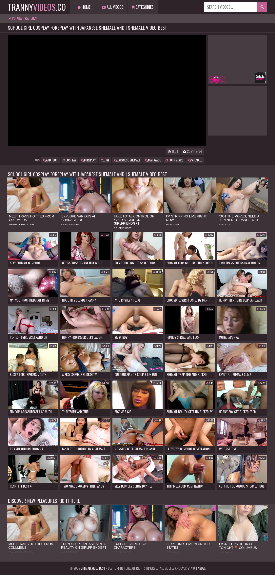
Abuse (202, 568)
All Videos (113, 7)
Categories (143, 7)
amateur (50, 160)
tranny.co (37, 7)
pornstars (174, 160)
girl (105, 160)
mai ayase (153, 160)
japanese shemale (127, 160)
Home (83, 7)
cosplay (69, 160)
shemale (195, 160)
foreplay (88, 160)
